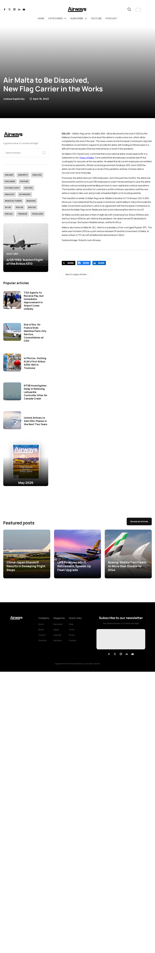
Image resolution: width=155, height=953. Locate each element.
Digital (56, 629)
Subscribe (57, 624)
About (41, 624)
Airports (23, 175)
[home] (77, 9)
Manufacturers (13, 201)
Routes (32, 207)
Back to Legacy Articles (76, 274)
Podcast (72, 640)
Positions (42, 640)
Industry (9, 194)
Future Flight (12, 188)
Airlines (9, 175)
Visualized (37, 214)
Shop (71, 624)
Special (9, 214)
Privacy (72, 635)
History (28, 188)
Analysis (37, 175)
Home (41, 18)
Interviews (25, 194)
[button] (138, 10)
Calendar (57, 635)
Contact (42, 635)
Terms (72, 629)
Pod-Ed (19, 207)
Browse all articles (139, 521)
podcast (111, 18)
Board (41, 629)
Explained (10, 181)
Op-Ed (8, 207)
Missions (31, 201)
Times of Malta (86, 157)
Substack (57, 640)
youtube (96, 18)
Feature (24, 181)
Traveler (22, 214)
